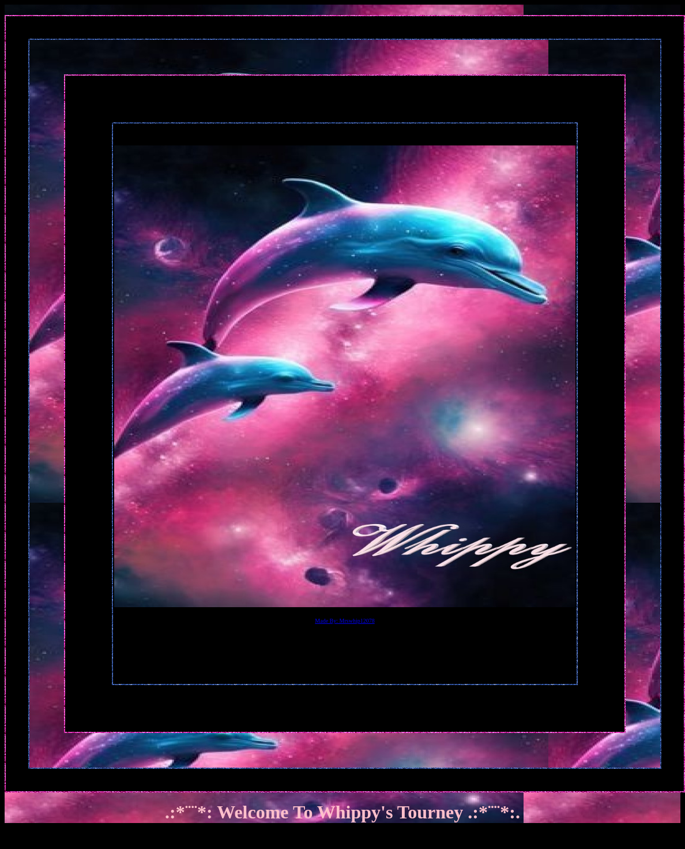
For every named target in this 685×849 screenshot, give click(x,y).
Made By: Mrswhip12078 (344, 621)
